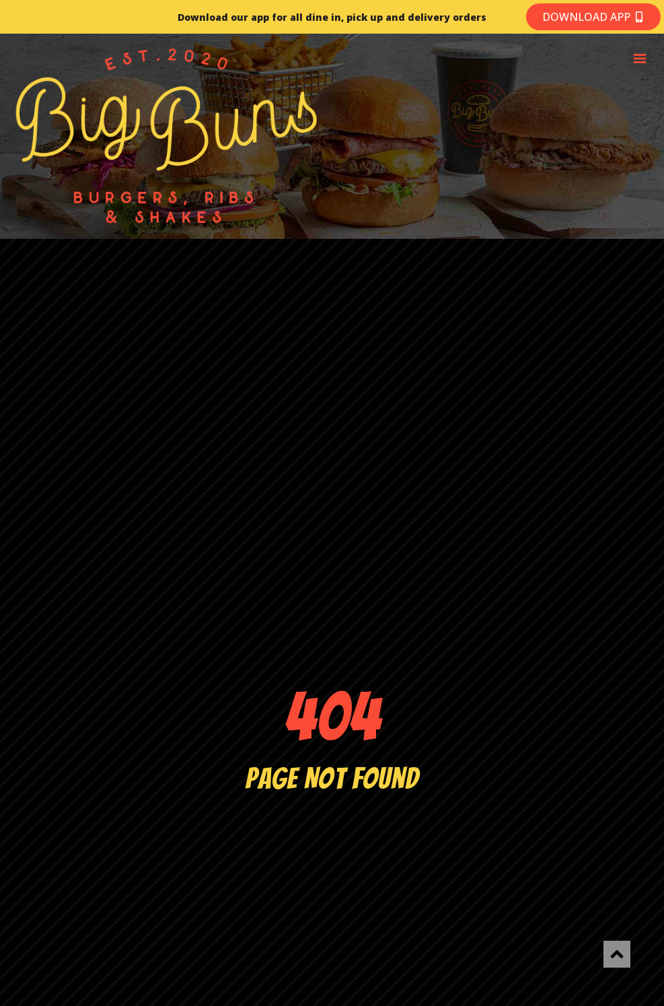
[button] (639, 59)
